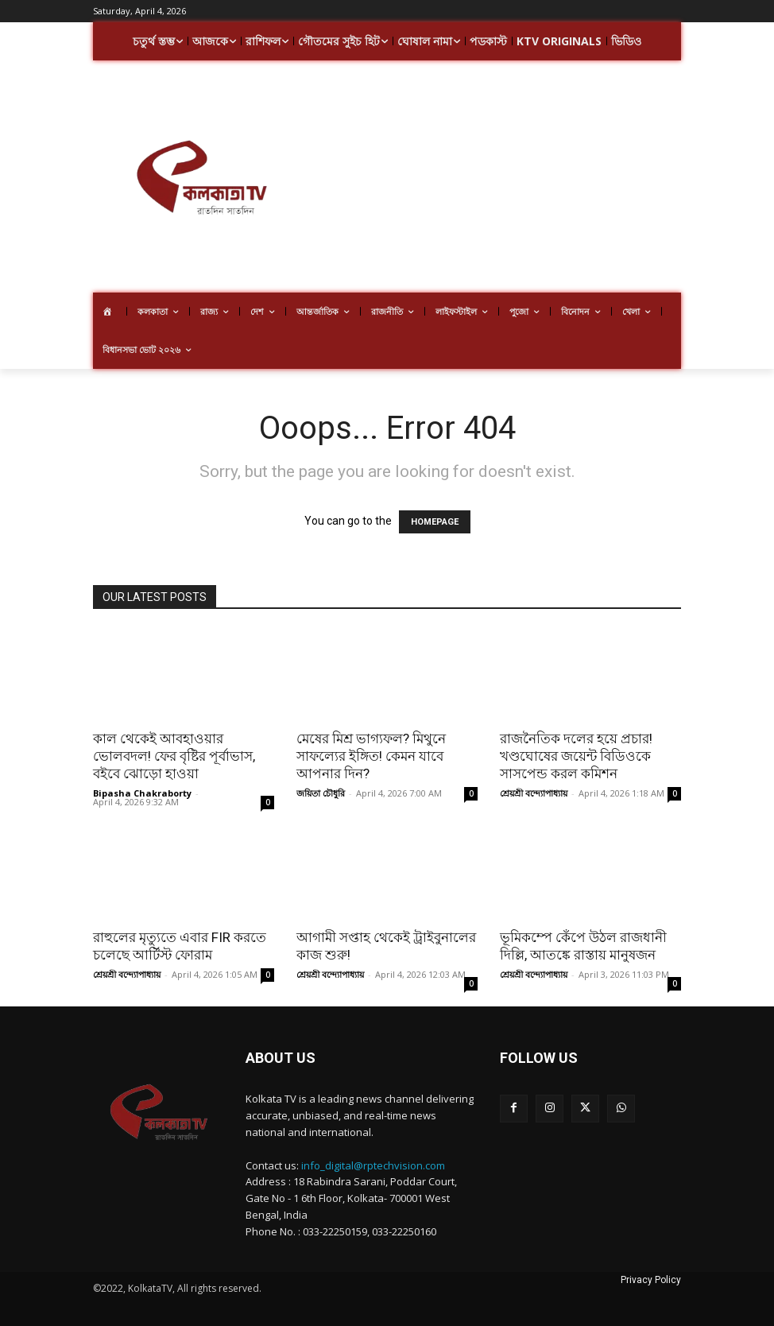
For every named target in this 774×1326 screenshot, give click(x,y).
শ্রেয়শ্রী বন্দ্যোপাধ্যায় (533, 793)
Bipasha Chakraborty (142, 793)
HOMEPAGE (435, 522)
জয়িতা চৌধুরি (320, 793)
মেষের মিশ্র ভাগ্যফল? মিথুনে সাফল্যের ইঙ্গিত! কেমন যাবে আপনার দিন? (371, 756)
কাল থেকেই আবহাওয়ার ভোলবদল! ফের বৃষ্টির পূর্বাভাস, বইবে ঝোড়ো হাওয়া (174, 756)
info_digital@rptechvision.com (373, 1165)
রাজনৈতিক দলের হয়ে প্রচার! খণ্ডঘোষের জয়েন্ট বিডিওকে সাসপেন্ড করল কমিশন (576, 756)
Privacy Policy (651, 1279)
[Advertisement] (541, 179)
